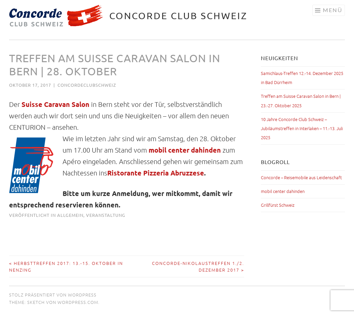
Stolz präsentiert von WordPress (52, 294)
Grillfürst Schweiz (277, 205)
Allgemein (70, 215)
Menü (332, 10)
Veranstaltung (105, 215)
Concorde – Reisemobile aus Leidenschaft (301, 177)
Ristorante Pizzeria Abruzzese (155, 172)
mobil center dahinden (185, 150)
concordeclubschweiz (86, 85)
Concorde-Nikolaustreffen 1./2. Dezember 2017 (198, 266)
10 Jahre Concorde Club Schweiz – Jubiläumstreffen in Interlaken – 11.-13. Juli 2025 (302, 128)
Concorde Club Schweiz (178, 15)
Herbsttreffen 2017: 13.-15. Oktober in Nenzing (66, 266)
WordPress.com (77, 302)
